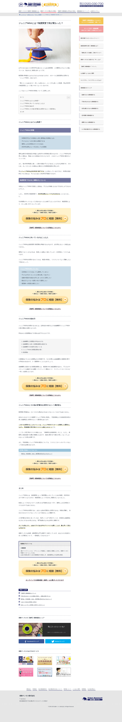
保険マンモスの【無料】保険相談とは (29, 11)
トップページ (23, 14)
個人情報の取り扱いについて (55, 689)
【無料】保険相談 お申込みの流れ (66, 11)
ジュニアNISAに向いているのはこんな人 (32, 103)
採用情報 (84, 689)
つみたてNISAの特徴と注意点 (29, 602)
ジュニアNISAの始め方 (27, 106)
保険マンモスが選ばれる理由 (48, 11)
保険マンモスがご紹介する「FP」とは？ (91, 59)
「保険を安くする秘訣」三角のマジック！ (91, 52)
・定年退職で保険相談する (87, 115)
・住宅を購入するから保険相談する (89, 108)
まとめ (22, 111)
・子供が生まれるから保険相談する (89, 101)
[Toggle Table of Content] (67, 97)
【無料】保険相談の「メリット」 (89, 66)
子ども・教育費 (38, 14)
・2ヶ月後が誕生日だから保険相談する (90, 129)
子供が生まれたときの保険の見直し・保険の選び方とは (35, 596)
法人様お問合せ (91, 689)
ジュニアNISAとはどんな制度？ (29, 100)
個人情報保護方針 (42, 689)
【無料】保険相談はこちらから (91, 21)
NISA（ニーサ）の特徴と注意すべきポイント (33, 605)
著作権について (67, 689)
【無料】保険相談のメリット (28, 593)
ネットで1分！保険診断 (91, 29)
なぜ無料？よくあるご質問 (87, 73)
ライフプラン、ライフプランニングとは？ (91, 80)
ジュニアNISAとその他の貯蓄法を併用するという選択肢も (38, 109)
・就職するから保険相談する (88, 122)
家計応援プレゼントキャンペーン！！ (90, 38)
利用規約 (35, 689)
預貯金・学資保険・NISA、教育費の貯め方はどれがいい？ (36, 453)
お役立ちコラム (94, 11)
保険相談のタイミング (83, 11)
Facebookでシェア (31, 641)
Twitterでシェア (58, 641)
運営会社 (29, 689)
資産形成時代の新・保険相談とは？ (89, 45)
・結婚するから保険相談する (88, 94)
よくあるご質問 (76, 689)
